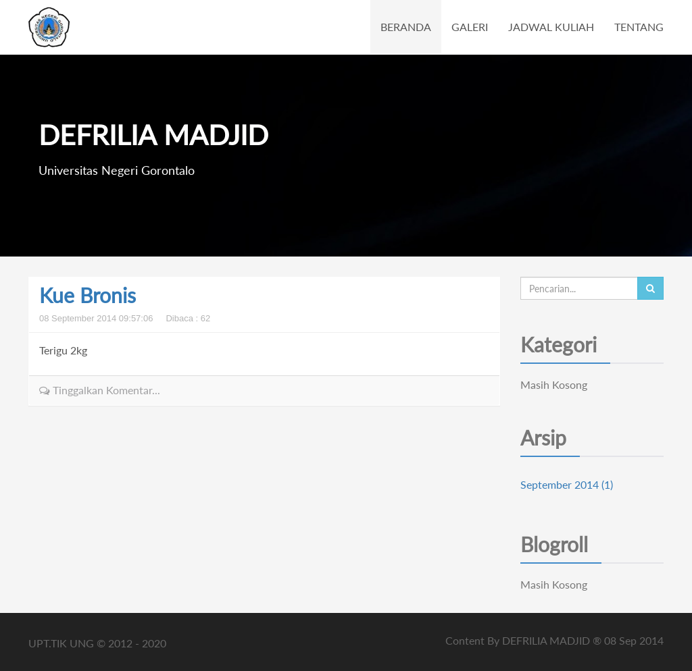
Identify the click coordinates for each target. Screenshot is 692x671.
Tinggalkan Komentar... (99, 389)
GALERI (469, 26)
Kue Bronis (87, 295)
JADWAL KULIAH (551, 26)
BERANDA (405, 26)
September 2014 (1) (566, 484)
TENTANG (639, 26)
